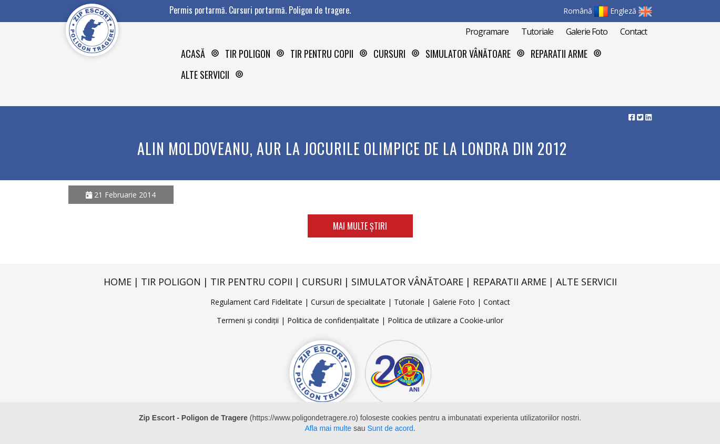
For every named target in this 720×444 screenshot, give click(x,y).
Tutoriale (537, 31)
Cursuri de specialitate (348, 302)
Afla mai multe (328, 428)
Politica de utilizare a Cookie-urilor (445, 320)
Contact (633, 31)
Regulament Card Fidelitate (256, 302)
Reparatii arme (559, 53)
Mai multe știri (360, 226)
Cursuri (322, 281)
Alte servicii (586, 281)
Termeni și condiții (248, 320)
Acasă (193, 53)
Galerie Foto (586, 31)
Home (117, 281)
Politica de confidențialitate (333, 320)
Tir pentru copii (321, 53)
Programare (487, 31)
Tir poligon (171, 281)
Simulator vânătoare (468, 53)
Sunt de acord (390, 428)
